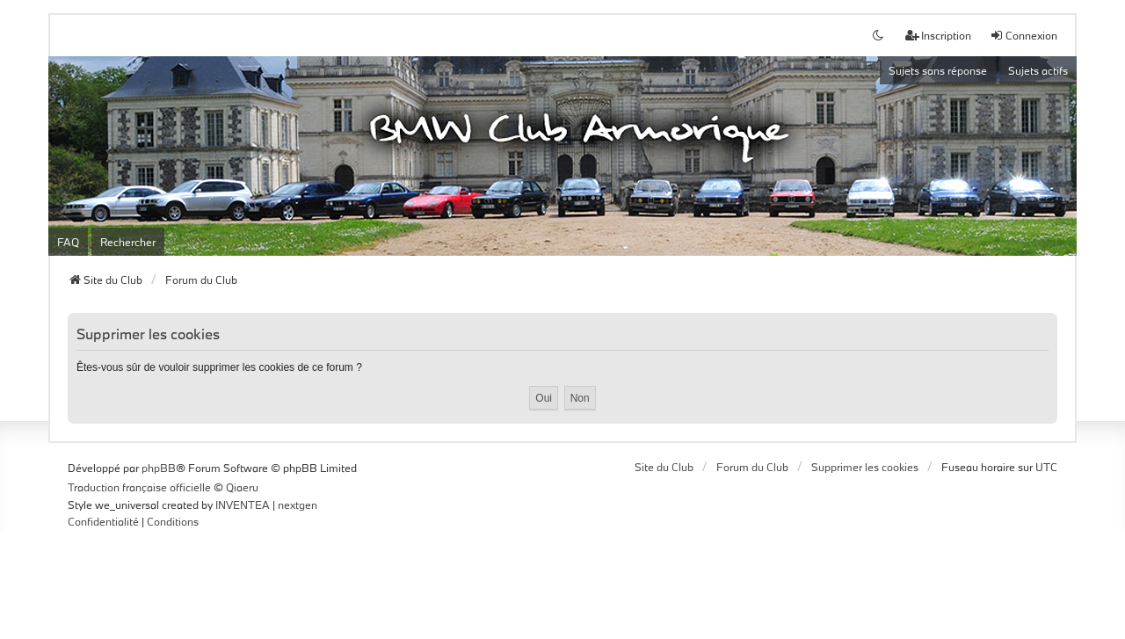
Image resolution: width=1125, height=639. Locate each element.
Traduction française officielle (139, 487)
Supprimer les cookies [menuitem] (864, 467)
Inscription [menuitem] (938, 35)
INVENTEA (242, 504)
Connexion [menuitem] (1023, 35)
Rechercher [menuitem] (128, 242)
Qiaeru (242, 487)
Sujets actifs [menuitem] (1038, 70)
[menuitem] (103, 522)
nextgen (297, 504)
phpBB (159, 468)
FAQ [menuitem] (68, 242)
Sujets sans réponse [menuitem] (938, 70)
